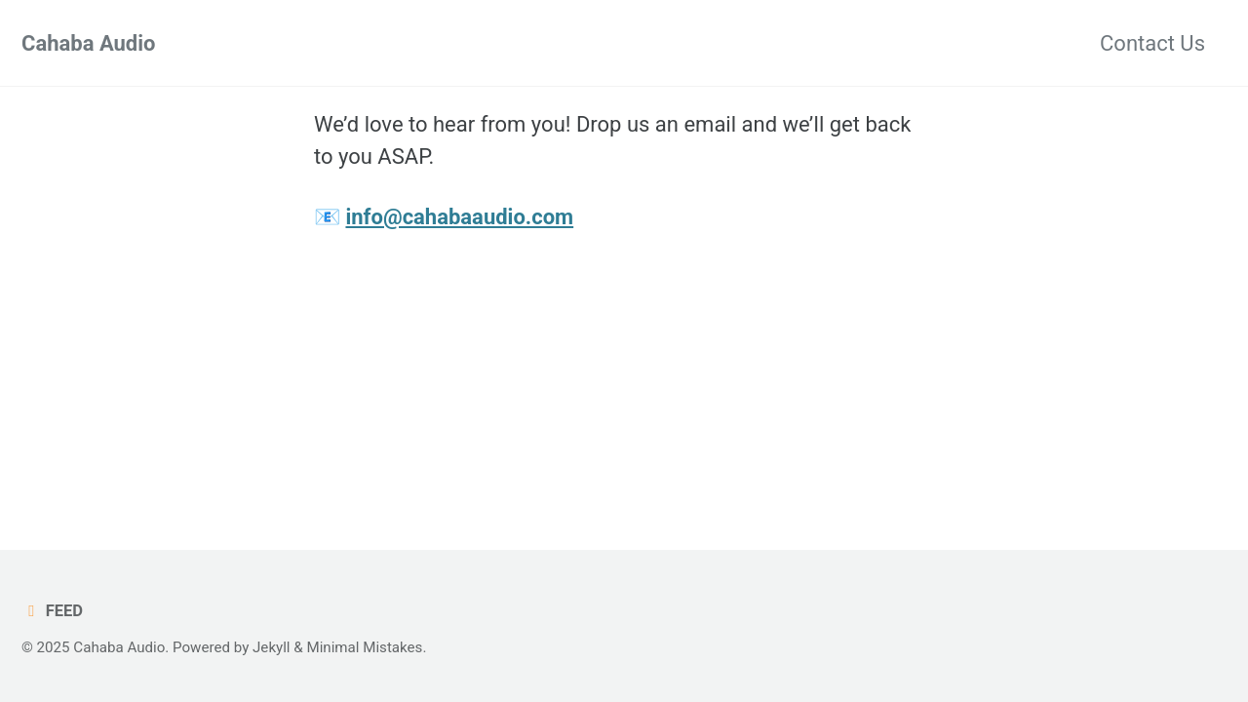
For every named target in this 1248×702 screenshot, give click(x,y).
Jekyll (272, 647)
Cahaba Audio (88, 43)
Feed (52, 611)
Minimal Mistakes (364, 647)
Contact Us (1152, 43)
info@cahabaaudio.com (459, 217)
